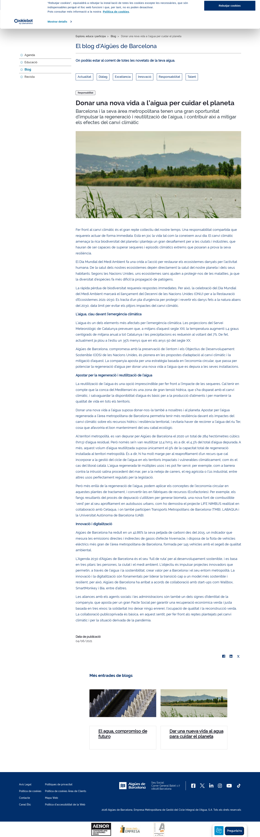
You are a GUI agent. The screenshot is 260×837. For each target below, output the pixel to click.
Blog (27, 69)
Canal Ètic (25, 804)
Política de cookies (30, 791)
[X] (238, 656)
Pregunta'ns (234, 830)
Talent (192, 77)
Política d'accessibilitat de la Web (65, 804)
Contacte (24, 797)
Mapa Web (51, 797)
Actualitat (84, 77)
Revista (29, 77)
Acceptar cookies (229, 9)
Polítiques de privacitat (58, 784)
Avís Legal (25, 784)
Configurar (230, 21)
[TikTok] (238, 785)
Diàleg (103, 77)
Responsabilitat (169, 77)
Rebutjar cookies (230, 33)
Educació (30, 62)
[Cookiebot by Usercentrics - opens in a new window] (23, 49)
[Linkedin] (211, 785)
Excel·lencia (123, 77)
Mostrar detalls (57, 49)
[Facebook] (193, 785)
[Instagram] (220, 785)
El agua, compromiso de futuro (122, 734)
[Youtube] (229, 785)
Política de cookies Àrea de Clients (65, 791)
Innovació (144, 77)
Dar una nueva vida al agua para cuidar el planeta (196, 734)
